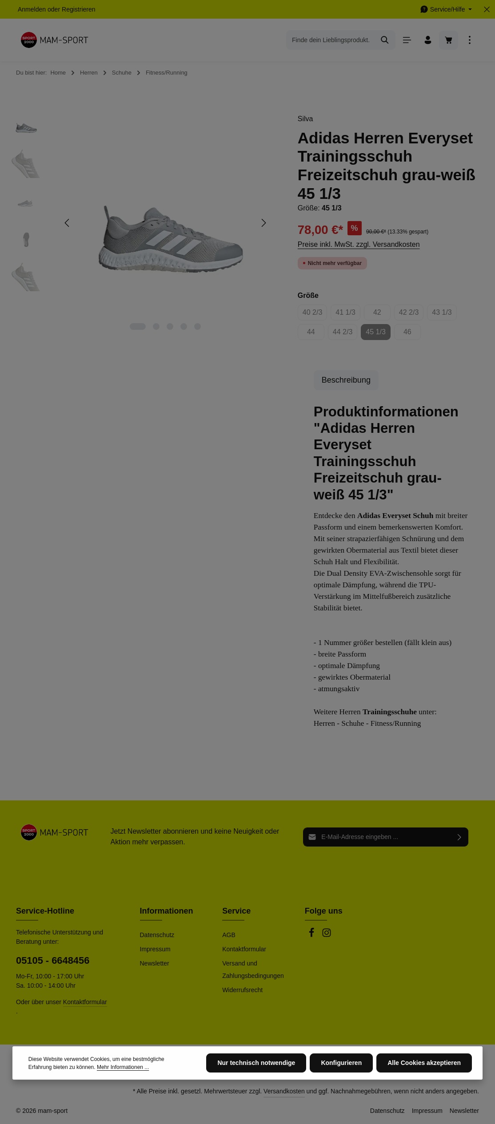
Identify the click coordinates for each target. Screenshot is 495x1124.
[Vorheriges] (67, 223)
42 (382, 315)
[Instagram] (326, 935)
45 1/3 (378, 334)
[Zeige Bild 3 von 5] (170, 326)
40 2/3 (315, 315)
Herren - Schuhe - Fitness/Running (367, 723)
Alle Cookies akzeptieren (424, 1085)
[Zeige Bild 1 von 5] (138, 326)
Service (236, 910)
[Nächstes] (263, 223)
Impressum (155, 949)
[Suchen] (385, 40)
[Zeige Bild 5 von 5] (197, 326)
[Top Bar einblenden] (469, 40)
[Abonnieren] (459, 837)
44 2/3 (345, 334)
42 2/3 (411, 315)
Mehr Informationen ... (123, 1090)
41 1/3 (347, 315)
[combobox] (330, 40)
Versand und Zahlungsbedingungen (253, 969)
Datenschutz (157, 934)
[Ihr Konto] (427, 40)
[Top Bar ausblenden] (486, 9)
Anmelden (32, 9)
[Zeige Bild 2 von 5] (156, 326)
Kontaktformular (85, 1001)
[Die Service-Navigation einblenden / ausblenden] (446, 9)
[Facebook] (312, 935)
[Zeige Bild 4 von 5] (183, 326)
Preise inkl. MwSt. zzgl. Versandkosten (359, 244)
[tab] (346, 380)
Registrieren (78, 9)
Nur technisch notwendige (256, 1085)
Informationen (166, 910)
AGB (229, 934)
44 (315, 334)
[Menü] (406, 40)
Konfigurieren (341, 1085)
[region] (144, 223)
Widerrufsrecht (242, 989)
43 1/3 (444, 315)
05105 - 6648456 (52, 960)
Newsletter (154, 963)
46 (412, 334)
